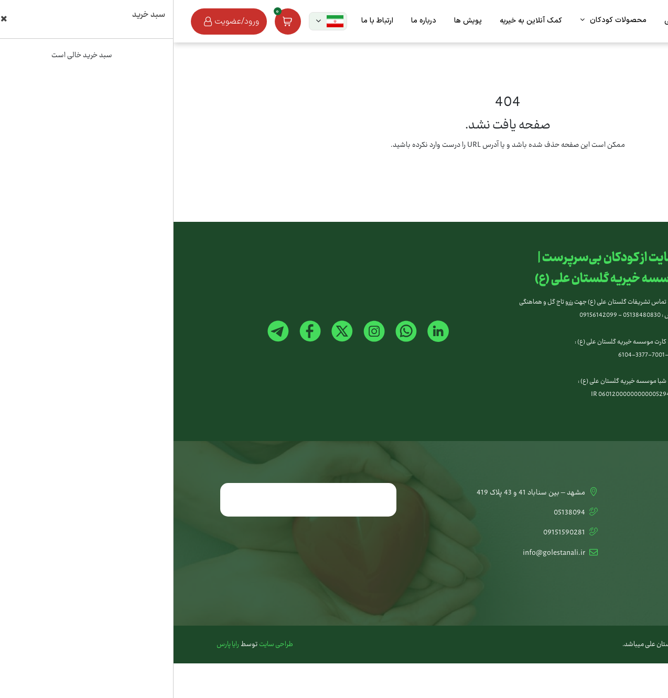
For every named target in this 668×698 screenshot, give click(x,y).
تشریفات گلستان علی (594, 533)
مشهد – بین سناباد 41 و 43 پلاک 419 (364, 493)
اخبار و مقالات (605, 553)
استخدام (612, 573)
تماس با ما (608, 493)
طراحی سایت (102, 645)
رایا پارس (54, 645)
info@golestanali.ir (387, 553)
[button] (154, 21)
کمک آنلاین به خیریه (596, 513)
